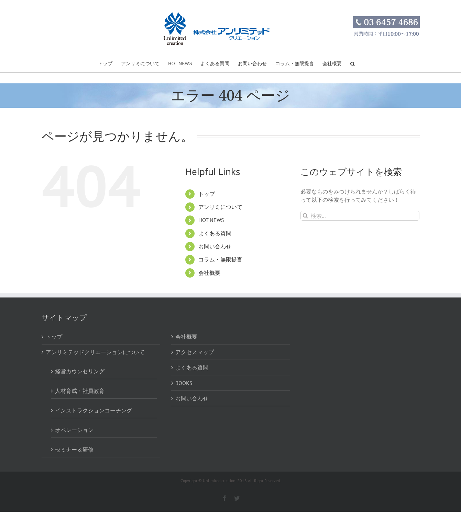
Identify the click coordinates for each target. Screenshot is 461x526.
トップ (206, 193)
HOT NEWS (211, 220)
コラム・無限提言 (220, 259)
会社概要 (209, 272)
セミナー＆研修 (74, 449)
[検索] (305, 216)
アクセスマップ (194, 352)
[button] (352, 63)
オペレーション (74, 429)
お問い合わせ (214, 246)
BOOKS (184, 382)
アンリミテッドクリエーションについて (95, 352)
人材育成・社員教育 (80, 390)
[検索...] (360, 216)
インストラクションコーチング (93, 410)
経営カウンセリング (80, 371)
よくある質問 (214, 233)
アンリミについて (220, 206)
